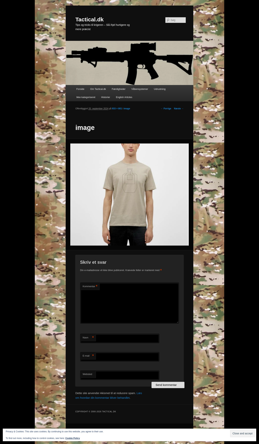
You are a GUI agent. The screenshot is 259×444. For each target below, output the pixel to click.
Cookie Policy (72, 438)
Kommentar (90, 286)
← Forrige (166, 108)
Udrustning (160, 89)
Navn (88, 337)
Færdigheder (118, 89)
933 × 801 (117, 108)
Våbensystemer (139, 89)
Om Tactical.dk (98, 89)
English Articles (124, 97)
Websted (87, 374)
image (127, 108)
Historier (105, 97)
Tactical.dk (89, 19)
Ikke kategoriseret (85, 97)
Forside (80, 89)
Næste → (179, 108)
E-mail (88, 356)
